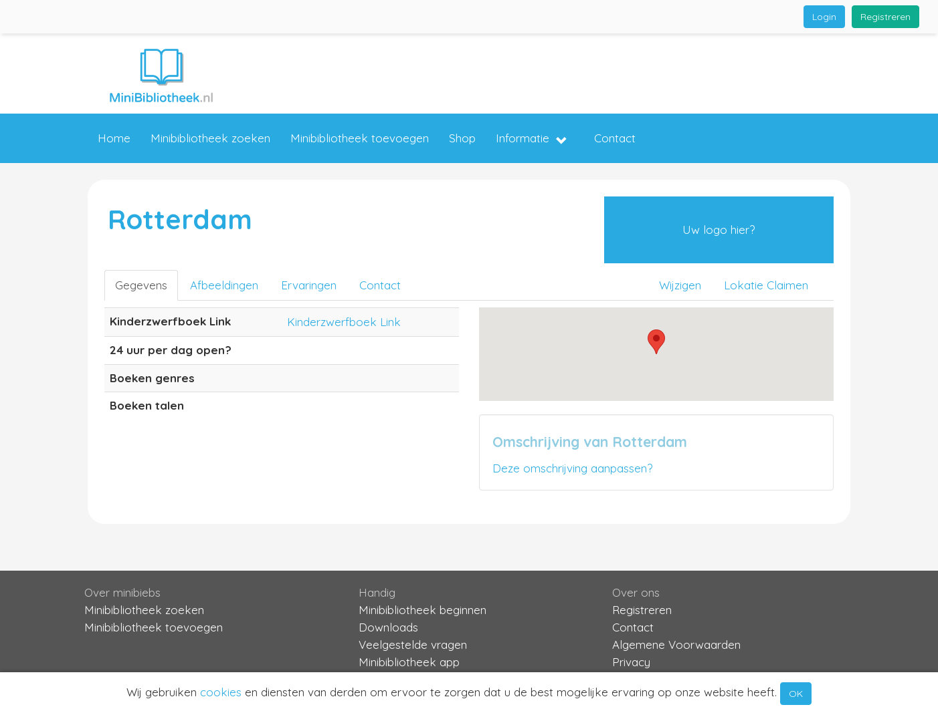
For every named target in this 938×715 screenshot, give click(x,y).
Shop (462, 138)
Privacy (631, 662)
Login (824, 17)
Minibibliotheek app (409, 662)
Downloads (388, 627)
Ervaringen (309, 285)
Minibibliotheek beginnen (422, 610)
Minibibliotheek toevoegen (359, 138)
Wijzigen (680, 285)
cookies (221, 692)
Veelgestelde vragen (413, 644)
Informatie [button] (531, 139)
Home (114, 138)
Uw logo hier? (718, 230)
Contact (615, 138)
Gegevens (141, 285)
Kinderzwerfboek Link (344, 322)
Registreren (885, 17)
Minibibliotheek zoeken (210, 138)
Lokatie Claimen (766, 285)
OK (796, 694)
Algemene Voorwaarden (676, 644)
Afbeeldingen (224, 285)
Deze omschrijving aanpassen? (572, 468)
